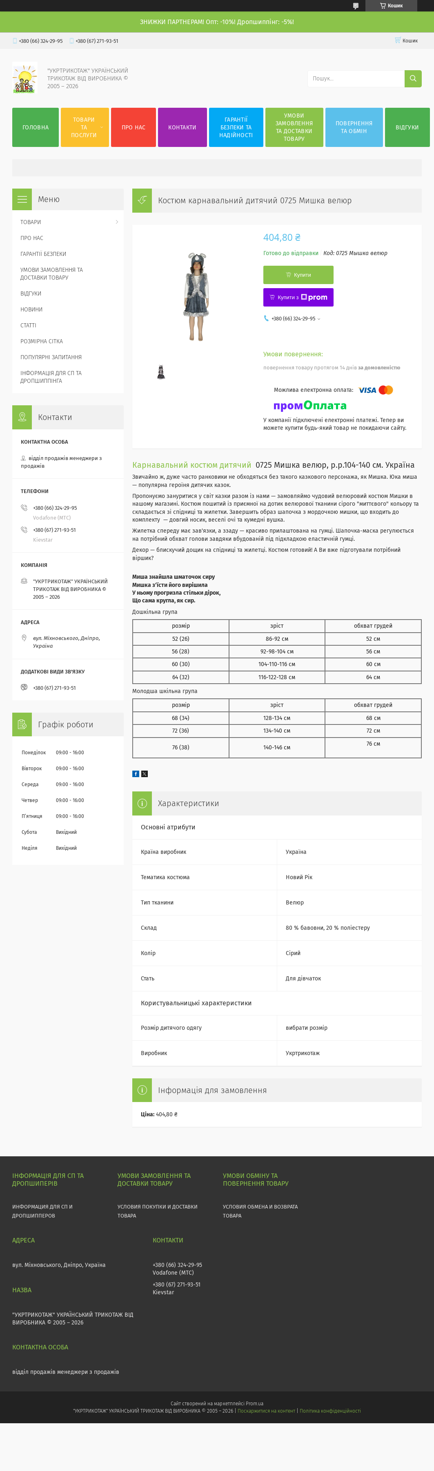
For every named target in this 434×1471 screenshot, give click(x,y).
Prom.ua (254, 1404)
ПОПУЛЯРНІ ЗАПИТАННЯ (51, 357)
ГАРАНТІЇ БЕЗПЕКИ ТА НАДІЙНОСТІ (236, 127)
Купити (302, 275)
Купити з (302, 297)
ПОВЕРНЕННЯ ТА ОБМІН (354, 127)
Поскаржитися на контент (266, 1411)
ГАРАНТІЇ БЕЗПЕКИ (43, 254)
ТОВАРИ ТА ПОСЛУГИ (84, 127)
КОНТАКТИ (182, 127)
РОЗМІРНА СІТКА (41, 341)
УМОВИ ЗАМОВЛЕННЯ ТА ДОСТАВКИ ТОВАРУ (294, 127)
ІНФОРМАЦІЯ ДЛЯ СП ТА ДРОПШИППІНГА (51, 377)
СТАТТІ (28, 325)
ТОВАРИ (30, 222)
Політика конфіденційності (330, 1411)
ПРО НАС (134, 127)
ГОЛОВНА (35, 127)
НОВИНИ (31, 309)
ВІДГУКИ (407, 127)
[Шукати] (413, 78)
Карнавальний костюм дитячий (191, 465)
